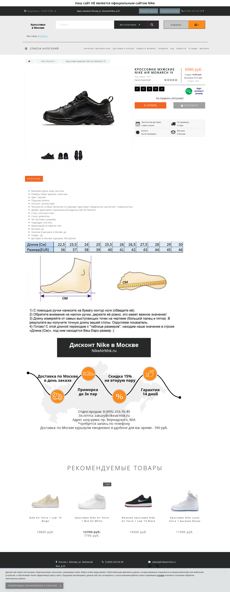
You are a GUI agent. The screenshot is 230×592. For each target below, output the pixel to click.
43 (149, 89)
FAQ (171, 48)
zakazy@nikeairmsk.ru (164, 561)
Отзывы (192, 48)
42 (143, 89)
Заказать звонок (148, 11)
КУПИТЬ (152, 105)
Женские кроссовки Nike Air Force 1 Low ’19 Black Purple (138, 521)
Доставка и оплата (120, 48)
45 (162, 89)
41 (137, 89)
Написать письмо (170, 11)
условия (160, 575)
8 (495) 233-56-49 (114, 561)
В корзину (189, 105)
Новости (180, 48)
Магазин (204, 48)
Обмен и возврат (143, 48)
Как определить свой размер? (170, 98)
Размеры (161, 48)
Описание (34, 178)
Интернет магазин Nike (93, 48)
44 (156, 89)
